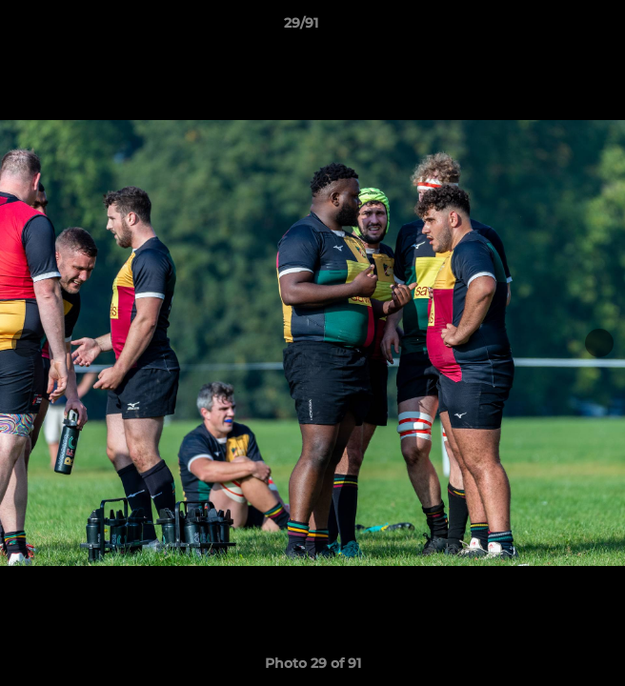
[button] (556, 27)
